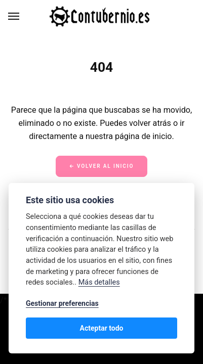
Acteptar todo (101, 328)
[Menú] (14, 16)
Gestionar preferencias (62, 303)
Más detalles (99, 282)
